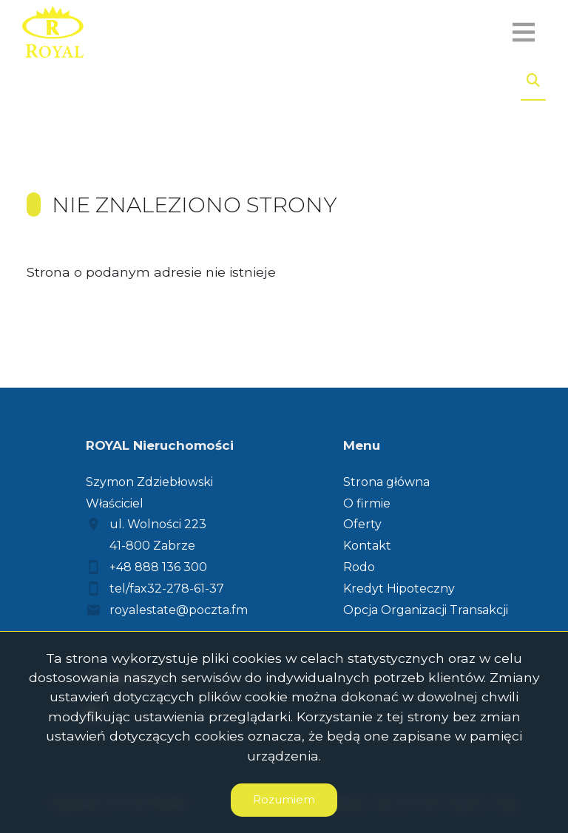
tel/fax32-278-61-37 (166, 588)
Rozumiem (284, 799)
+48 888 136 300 (158, 567)
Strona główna (386, 482)
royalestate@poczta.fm (178, 610)
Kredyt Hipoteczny (399, 588)
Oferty (362, 524)
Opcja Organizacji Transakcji (425, 610)
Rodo (359, 567)
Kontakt (367, 546)
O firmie (366, 503)
